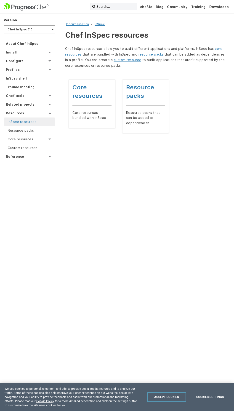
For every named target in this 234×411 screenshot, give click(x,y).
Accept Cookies (166, 397)
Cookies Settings (210, 397)
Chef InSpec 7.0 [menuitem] (20, 29)
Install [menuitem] (11, 52)
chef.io (146, 7)
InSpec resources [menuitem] (22, 122)
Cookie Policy (45, 401)
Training (198, 7)
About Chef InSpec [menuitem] (22, 43)
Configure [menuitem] (15, 61)
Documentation (77, 24)
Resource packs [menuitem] (21, 130)
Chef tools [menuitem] (15, 96)
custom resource (127, 60)
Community (177, 7)
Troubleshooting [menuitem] (20, 87)
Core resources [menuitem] (20, 139)
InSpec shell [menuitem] (16, 78)
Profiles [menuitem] (13, 70)
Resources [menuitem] (15, 113)
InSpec (100, 24)
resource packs (151, 54)
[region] (117, 397)
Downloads (219, 7)
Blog (159, 7)
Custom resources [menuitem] (22, 148)
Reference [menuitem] (15, 156)
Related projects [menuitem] (20, 104)
